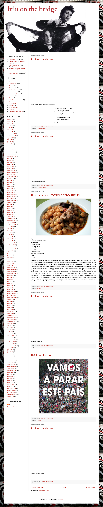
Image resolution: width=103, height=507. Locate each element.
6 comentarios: (49, 126)
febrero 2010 (10, 311)
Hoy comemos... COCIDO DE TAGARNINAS (55, 195)
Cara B (10, 81)
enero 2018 (10, 131)
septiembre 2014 (11, 200)
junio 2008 (10, 352)
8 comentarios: (49, 481)
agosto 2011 (10, 275)
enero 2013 (10, 241)
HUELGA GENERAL (41, 355)
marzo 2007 (10, 382)
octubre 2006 (11, 392)
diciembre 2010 (11, 291)
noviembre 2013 (11, 220)
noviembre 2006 (11, 390)
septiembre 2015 (11, 176)
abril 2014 (10, 210)
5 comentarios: (49, 345)
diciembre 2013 (11, 218)
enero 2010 (10, 313)
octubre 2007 (11, 368)
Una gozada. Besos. (14, 65)
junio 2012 (10, 255)
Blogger (61, 499)
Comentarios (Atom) (43, 490)
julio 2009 (9, 325)
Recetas (39, 288)
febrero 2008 (10, 360)
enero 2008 (10, 362)
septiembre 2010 (11, 297)
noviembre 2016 (11, 152)
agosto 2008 (10, 348)
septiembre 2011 (11, 273)
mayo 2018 (10, 125)
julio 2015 (9, 180)
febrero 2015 (10, 190)
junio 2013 (10, 230)
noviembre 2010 (11, 293)
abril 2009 (10, 331)
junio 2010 (10, 303)
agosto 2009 (10, 323)
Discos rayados (13, 87)
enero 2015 (10, 192)
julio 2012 (9, 253)
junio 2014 (10, 206)
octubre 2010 (11, 295)
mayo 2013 (10, 232)
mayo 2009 (10, 329)
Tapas (10, 109)
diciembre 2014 (11, 194)
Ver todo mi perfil (11, 407)
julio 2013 (9, 228)
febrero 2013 (10, 238)
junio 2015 (10, 182)
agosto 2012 (10, 251)
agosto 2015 (10, 178)
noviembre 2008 (11, 342)
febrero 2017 (10, 150)
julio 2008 (9, 350)
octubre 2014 (11, 198)
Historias (11, 98)
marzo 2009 (10, 333)
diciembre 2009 (11, 315)
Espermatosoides (13, 92)
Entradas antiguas (90, 487)
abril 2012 (10, 259)
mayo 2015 (10, 184)
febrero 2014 (10, 214)
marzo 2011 (10, 285)
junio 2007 (10, 376)
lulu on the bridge (32, 9)
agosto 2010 (10, 299)
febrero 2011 (10, 287)
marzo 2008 (10, 358)
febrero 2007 (10, 384)
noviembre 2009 (11, 317)
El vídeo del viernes (42, 59)
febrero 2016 (10, 166)
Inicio (64, 487)
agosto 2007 (10, 372)
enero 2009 (10, 337)
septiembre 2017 (11, 136)
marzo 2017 (10, 148)
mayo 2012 (10, 257)
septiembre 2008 (11, 346)
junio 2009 (10, 327)
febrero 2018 (10, 129)
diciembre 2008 (11, 339)
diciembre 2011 (11, 267)
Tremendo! (12, 59)
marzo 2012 (10, 261)
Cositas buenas (13, 83)
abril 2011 (10, 283)
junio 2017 (10, 142)
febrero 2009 (10, 336)
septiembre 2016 (11, 156)
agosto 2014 (10, 202)
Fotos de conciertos (14, 93)
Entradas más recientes (38, 487)
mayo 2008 (10, 354)
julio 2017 (9, 140)
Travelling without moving (16, 111)
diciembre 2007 (11, 364)
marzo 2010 (10, 309)
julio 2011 (9, 277)
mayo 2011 (10, 281)
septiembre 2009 (11, 321)
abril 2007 (10, 380)
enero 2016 (10, 168)
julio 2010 (9, 301)
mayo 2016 (10, 162)
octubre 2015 (11, 174)
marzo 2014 (10, 212)
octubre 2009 (11, 319)
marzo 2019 (10, 121)
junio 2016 (10, 160)
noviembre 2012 (11, 245)
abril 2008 (10, 356)
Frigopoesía (12, 95)
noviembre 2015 (11, 172)
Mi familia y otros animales (16, 100)
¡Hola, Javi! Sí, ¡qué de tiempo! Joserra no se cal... (17, 69)
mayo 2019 (10, 119)
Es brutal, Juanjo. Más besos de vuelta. (17, 62)
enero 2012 (10, 265)
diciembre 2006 (11, 388)
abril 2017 (10, 146)
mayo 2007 (10, 378)
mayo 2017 (10, 144)
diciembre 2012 (11, 243)
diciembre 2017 (11, 134)
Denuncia (39, 420)
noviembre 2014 (11, 196)
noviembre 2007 (11, 366)
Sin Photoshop (13, 107)
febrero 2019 (10, 123)
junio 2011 (10, 279)
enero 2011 (10, 289)
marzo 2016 (10, 164)
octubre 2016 (11, 154)
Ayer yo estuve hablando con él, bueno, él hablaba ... (17, 72)
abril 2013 (10, 235)
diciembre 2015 (11, 170)
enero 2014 (10, 216)
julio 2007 (9, 374)
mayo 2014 (10, 208)
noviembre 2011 (11, 269)
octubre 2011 (11, 271)
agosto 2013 (10, 226)
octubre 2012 (11, 247)
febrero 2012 (10, 263)
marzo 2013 (10, 237)
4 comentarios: (49, 185)
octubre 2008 (11, 344)
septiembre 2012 (11, 249)
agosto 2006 (10, 396)
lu (9, 404)
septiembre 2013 (11, 224)
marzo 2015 (10, 188)
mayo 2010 (10, 305)
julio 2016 (9, 158)
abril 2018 (10, 127)
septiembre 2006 (11, 394)
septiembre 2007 (11, 370)
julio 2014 (9, 204)
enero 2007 (10, 386)
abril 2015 (10, 186)
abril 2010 (10, 307)
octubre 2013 (11, 222)
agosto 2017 (10, 138)
